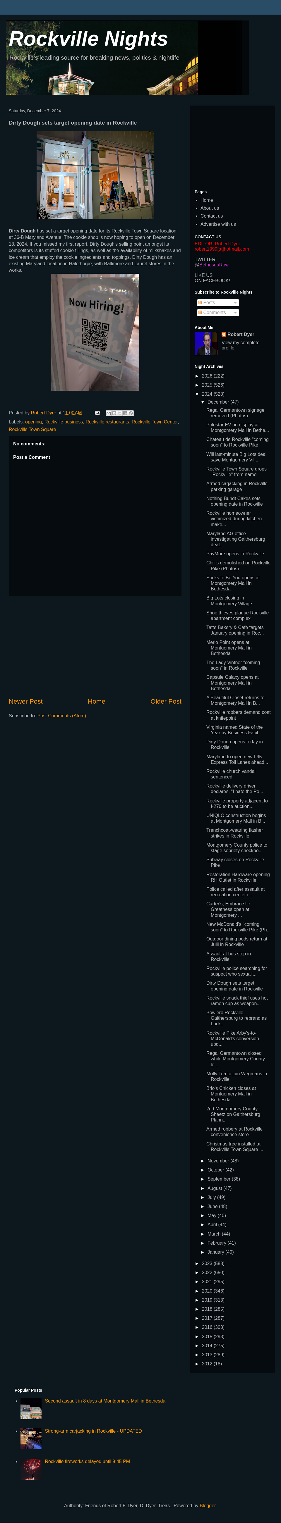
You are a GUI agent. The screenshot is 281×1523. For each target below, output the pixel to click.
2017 (208, 1318)
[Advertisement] (95, 647)
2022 (208, 1272)
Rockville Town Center (155, 421)
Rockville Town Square (32, 429)
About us (210, 208)
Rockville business (63, 421)
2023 (208, 1263)
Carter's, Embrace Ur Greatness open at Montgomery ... (228, 909)
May (213, 1215)
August (215, 1188)
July (212, 1197)
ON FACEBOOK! (212, 280)
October (216, 1169)
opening (33, 421)
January (216, 1252)
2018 (208, 1309)
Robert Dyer (240, 334)
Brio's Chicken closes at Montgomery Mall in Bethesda (231, 1094)
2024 (208, 394)
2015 (208, 1336)
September (220, 1178)
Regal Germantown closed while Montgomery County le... (235, 1059)
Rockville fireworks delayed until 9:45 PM (87, 1461)
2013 (208, 1354)
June (213, 1206)
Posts (206, 302)
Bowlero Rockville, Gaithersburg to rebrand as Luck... (236, 1018)
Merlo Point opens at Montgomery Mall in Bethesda (229, 648)
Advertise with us (218, 224)
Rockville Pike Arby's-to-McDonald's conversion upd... (232, 1039)
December (219, 401)
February (217, 1243)
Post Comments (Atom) (61, 715)
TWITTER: (206, 259)
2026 (208, 375)
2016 (208, 1327)
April (213, 1224)
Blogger (207, 1505)
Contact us (212, 215)
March (215, 1233)
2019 (208, 1300)
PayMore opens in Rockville (235, 553)
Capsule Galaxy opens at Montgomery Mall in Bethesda (232, 683)
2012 (208, 1363)
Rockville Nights (88, 38)
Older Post (165, 701)
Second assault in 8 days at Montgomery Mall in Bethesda (105, 1400)
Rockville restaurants (107, 421)
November (219, 1160)
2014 (208, 1345)
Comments (212, 312)
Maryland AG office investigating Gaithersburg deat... (235, 539)
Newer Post (26, 701)
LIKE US (204, 275)
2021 (208, 1281)
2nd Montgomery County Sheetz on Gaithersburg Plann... (233, 1114)
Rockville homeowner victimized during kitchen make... (234, 519)
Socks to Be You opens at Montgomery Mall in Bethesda (233, 583)
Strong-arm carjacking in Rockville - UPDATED (93, 1431)
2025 (208, 385)
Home (96, 701)
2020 (208, 1290)
